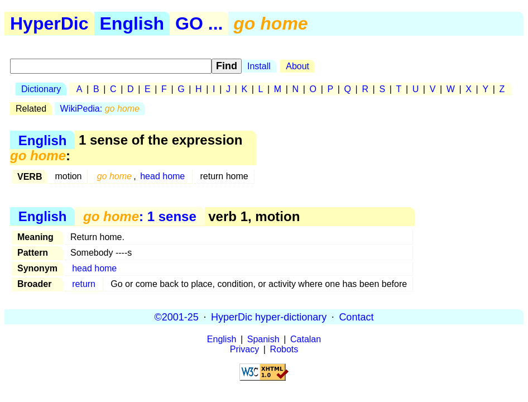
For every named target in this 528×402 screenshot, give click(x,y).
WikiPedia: (100, 108)
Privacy (244, 349)
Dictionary (41, 89)
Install (259, 66)
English (132, 23)
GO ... (199, 23)
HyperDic (49, 23)
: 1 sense (139, 216)
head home (162, 176)
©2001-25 (177, 316)
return (83, 284)
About (297, 66)
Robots (284, 349)
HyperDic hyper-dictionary (269, 316)
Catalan (305, 339)
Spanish (263, 339)
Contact (356, 316)
